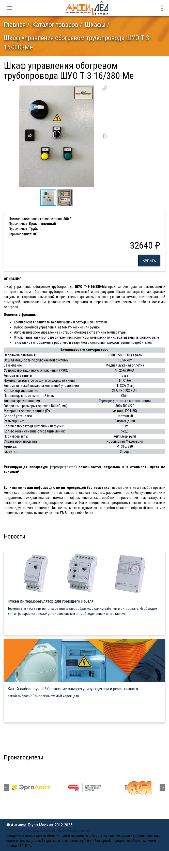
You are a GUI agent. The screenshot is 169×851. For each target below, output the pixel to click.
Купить (149, 260)
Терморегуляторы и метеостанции (125, 401)
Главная (15, 24)
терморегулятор (63, 467)
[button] (105, 88)
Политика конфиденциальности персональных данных (47, 830)
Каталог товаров (55, 24)
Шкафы (95, 24)
